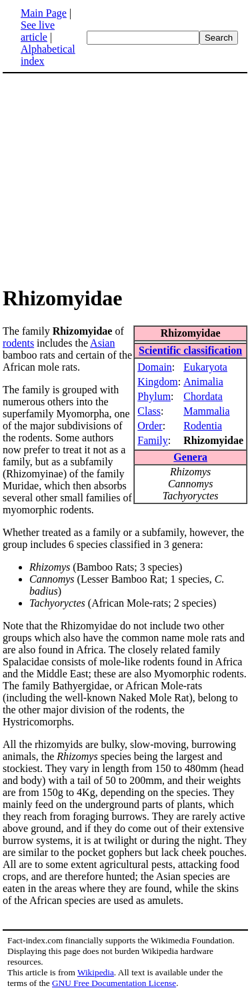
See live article (38, 31)
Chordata (203, 396)
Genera (190, 457)
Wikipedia (95, 972)
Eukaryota (205, 367)
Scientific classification (190, 350)
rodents (18, 343)
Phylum (154, 396)
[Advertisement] (115, 178)
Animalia (203, 381)
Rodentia (202, 425)
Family (152, 440)
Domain (154, 367)
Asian (102, 343)
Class (149, 411)
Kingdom (157, 381)
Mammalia (206, 411)
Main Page (44, 13)
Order (149, 425)
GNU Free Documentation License (114, 983)
